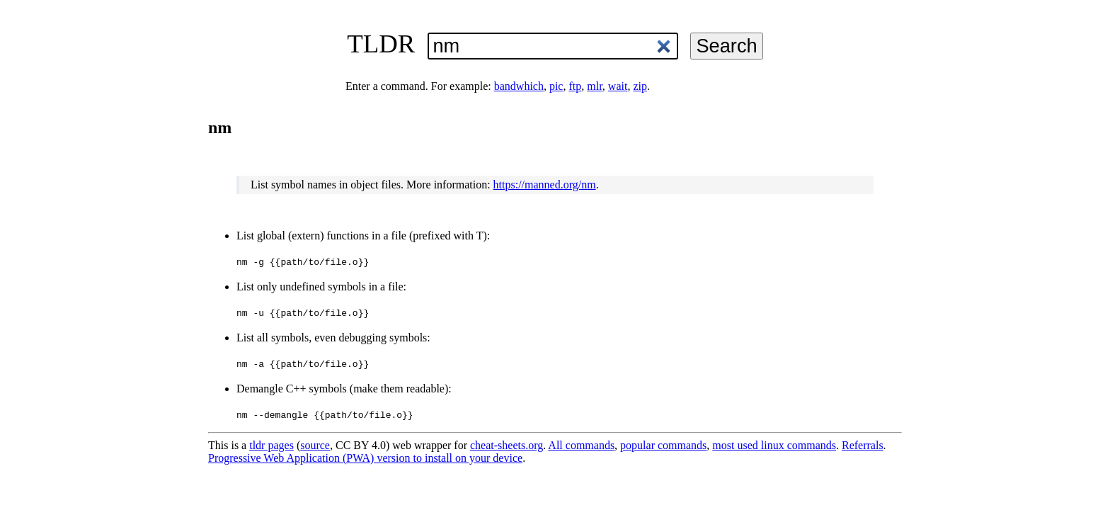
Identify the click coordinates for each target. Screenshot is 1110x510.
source (315, 445)
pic (556, 86)
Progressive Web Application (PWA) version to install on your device (365, 458)
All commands (581, 445)
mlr (594, 86)
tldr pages (271, 445)
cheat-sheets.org (506, 445)
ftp (574, 86)
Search (726, 46)
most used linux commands (774, 445)
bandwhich (519, 86)
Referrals (862, 445)
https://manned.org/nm (544, 184)
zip (640, 86)
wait (618, 86)
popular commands (663, 445)
